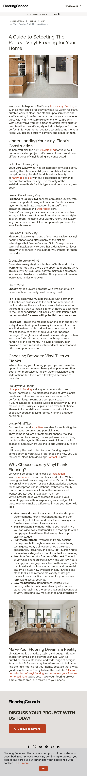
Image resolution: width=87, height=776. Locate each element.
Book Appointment (27, 728)
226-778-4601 (71, 6)
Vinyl (43, 21)
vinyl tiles (37, 427)
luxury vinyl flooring (62, 106)
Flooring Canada (16, 21)
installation (58, 473)
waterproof (43, 208)
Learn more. (21, 763)
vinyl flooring (48, 149)
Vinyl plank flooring (20, 389)
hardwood (18, 177)
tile (30, 177)
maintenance (22, 477)
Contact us (54, 456)
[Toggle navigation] (81, 6)
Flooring (32, 21)
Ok (43, 768)
